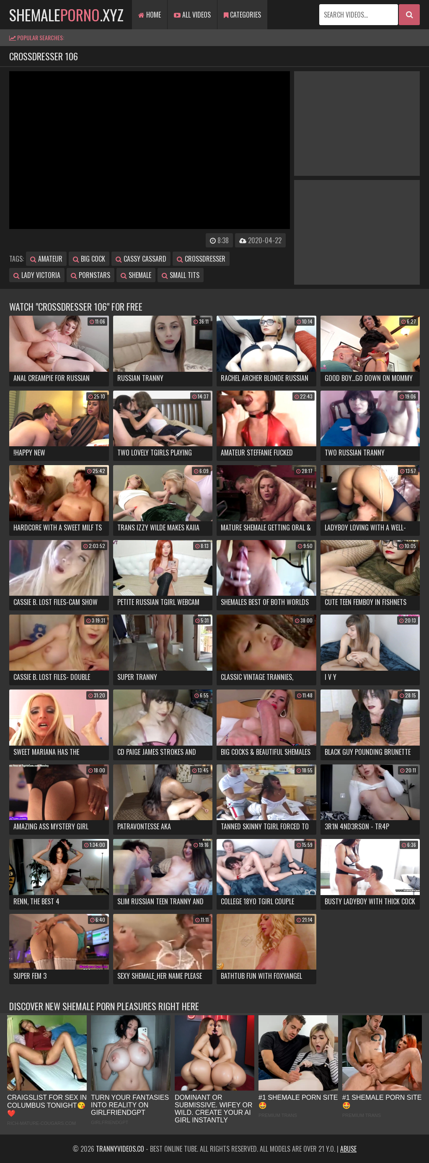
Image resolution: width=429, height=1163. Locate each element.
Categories (242, 15)
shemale (136, 275)
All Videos (192, 15)
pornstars (90, 275)
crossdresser (201, 259)
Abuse (348, 1149)
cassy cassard (141, 259)
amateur (46, 259)
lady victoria (36, 275)
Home (149, 15)
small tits (180, 275)
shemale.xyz (66, 14)
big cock (89, 259)
